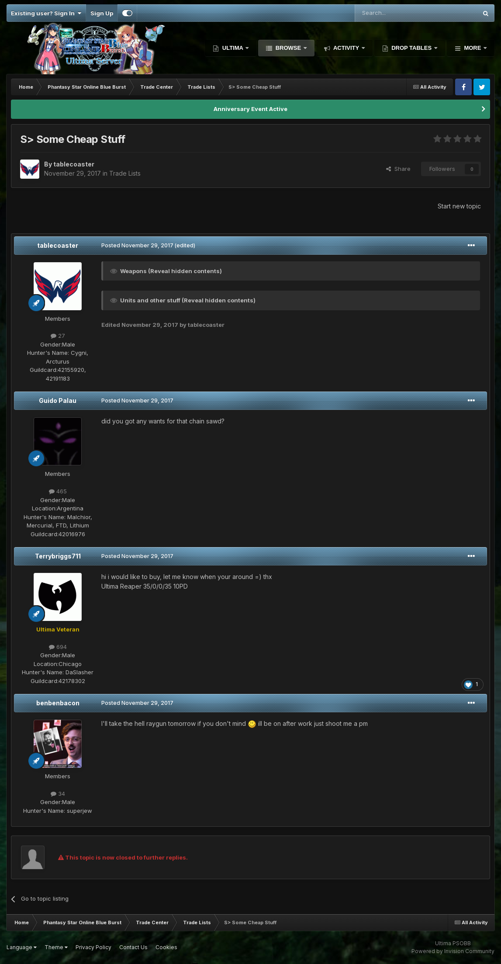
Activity (346, 48)
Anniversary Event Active (250, 108)
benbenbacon (57, 703)
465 (58, 491)
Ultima (233, 48)
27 (58, 335)
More (473, 48)
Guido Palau (57, 400)
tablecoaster (57, 245)
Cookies (166, 947)
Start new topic (459, 206)
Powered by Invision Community (452, 951)
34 (58, 793)
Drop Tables (411, 48)
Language (22, 947)
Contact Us (133, 947)
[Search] (393, 13)
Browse (288, 48)
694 (58, 646)
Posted (137, 245)
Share (398, 168)
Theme (56, 947)
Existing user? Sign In (46, 13)
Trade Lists (125, 173)
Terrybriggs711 (58, 556)
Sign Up (101, 13)
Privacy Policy (93, 947)
